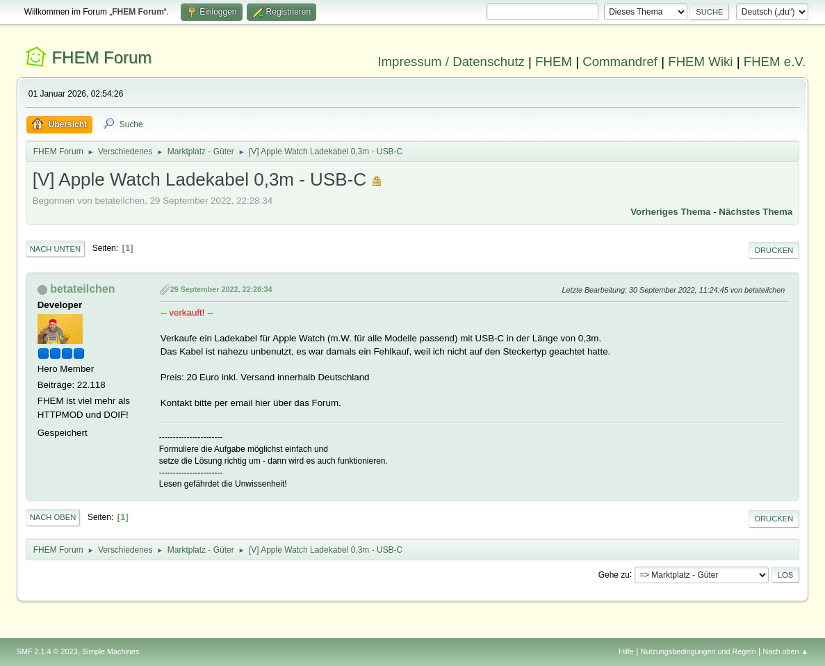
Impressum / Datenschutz (451, 61)
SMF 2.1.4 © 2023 (47, 651)
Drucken (774, 250)
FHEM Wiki (700, 61)
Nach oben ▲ (785, 651)
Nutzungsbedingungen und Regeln (698, 651)
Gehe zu (614, 574)
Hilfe (626, 651)
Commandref (619, 61)
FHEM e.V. (775, 61)
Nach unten (55, 249)
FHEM (553, 61)
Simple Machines (110, 651)
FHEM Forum (101, 57)
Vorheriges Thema (670, 211)
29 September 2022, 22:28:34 (221, 289)
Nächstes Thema (755, 211)
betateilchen (82, 289)
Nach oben (53, 517)
